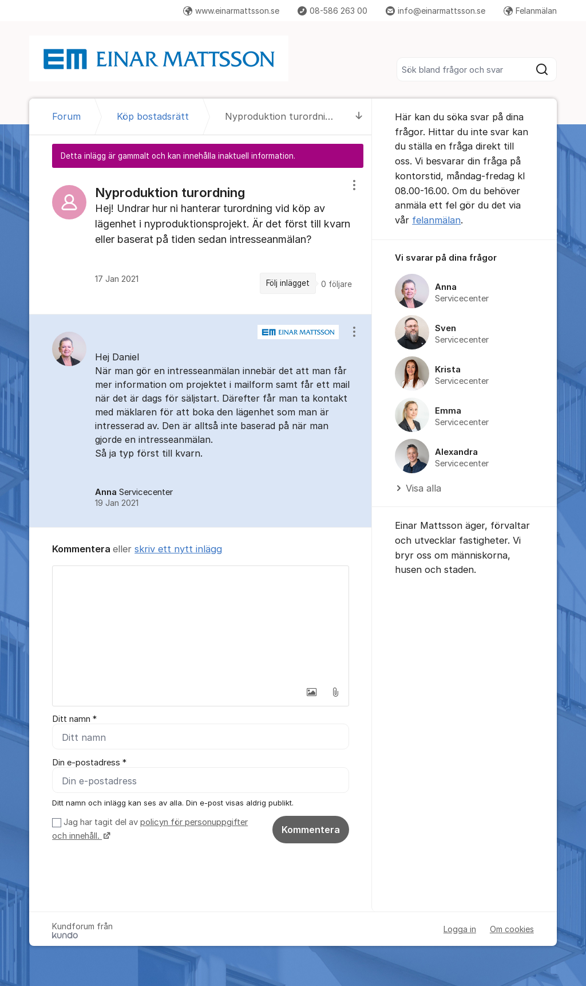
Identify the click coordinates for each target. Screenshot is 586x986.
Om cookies (512, 929)
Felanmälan (530, 10)
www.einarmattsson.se (231, 10)
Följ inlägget (288, 283)
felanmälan (436, 220)
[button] (311, 692)
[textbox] (201, 623)
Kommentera (311, 829)
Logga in (460, 929)
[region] (200, 240)
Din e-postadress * (89, 762)
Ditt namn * (74, 719)
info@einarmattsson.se (435, 10)
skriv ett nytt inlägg (178, 549)
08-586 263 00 (332, 10)
